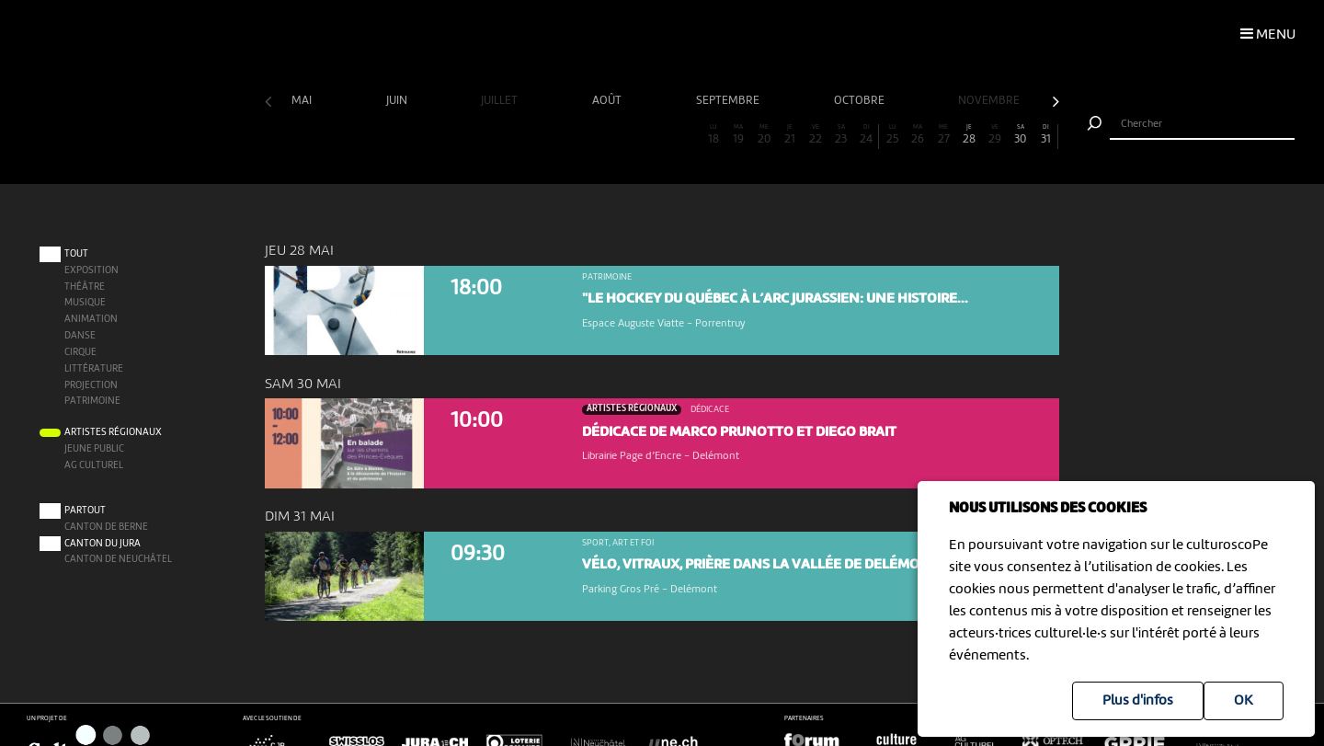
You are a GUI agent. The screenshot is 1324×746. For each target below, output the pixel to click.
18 (713, 134)
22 (816, 134)
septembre (729, 101)
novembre (990, 101)
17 (688, 134)
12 (559, 134)
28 (969, 134)
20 (764, 134)
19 (738, 134)
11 (534, 134)
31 (1045, 134)
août (608, 101)
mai (302, 101)
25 (893, 134)
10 (508, 134)
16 (662, 134)
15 (636, 134)
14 (610, 134)
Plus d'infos (1137, 701)
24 (866, 134)
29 (995, 134)
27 (943, 134)
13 (585, 134)
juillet (500, 101)
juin (398, 101)
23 (841, 134)
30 (1021, 134)
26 (918, 134)
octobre (860, 101)
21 (790, 134)
